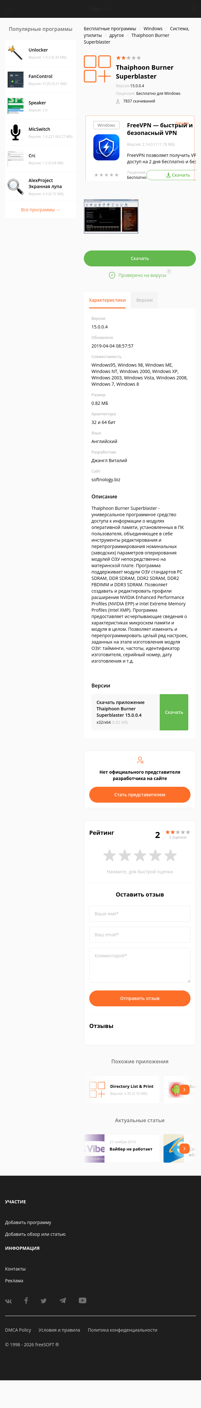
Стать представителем (139, 795)
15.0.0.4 (130, 85)
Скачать (140, 258)
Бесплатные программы (110, 28)
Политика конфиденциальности (122, 1330)
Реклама (14, 1281)
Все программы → (40, 210)
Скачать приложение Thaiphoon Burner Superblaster (120, 708)
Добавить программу (28, 1222)
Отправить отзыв (140, 998)
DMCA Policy (18, 1330)
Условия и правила (59, 1330)
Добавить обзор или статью (35, 1234)
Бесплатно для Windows (158, 93)
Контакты (15, 1269)
